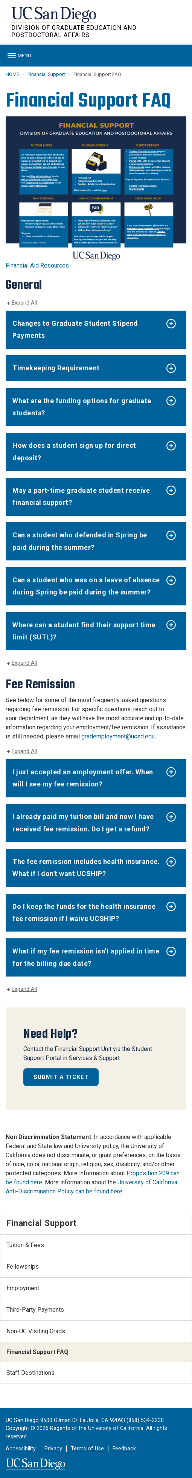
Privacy (53, 1448)
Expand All (24, 303)
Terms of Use (87, 1448)
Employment (22, 1288)
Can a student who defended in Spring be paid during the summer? (79, 541)
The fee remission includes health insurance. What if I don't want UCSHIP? (86, 867)
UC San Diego (54, 18)
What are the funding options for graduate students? (81, 407)
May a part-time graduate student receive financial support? (81, 496)
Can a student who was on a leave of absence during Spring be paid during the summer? (86, 586)
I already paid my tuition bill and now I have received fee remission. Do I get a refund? (83, 823)
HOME (12, 74)
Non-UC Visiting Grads (35, 1331)
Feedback (124, 1448)
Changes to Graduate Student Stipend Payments (75, 329)
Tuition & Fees (25, 1245)
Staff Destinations (30, 1372)
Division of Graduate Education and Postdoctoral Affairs (74, 31)
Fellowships (22, 1266)
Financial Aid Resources (37, 265)
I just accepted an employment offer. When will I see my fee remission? (82, 778)
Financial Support (46, 74)
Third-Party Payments (35, 1309)
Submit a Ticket (61, 1077)
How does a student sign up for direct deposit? (74, 451)
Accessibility (21, 1448)
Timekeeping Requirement (56, 368)
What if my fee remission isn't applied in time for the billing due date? (85, 957)
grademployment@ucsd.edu (118, 736)
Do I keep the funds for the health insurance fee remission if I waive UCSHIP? (83, 912)
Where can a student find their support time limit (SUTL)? (83, 631)
